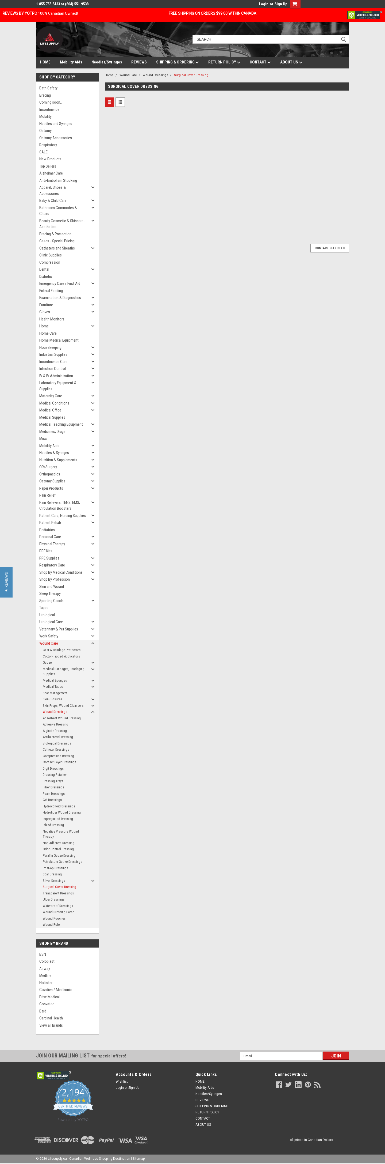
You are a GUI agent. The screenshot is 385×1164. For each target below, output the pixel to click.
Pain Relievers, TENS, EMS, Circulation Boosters (59, 505)
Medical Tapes (53, 687)
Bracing (45, 95)
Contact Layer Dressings (59, 762)
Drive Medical (49, 997)
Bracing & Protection (55, 234)
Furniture (46, 305)
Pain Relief (47, 495)
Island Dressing (53, 825)
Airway (44, 968)
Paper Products (51, 488)
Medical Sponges (55, 680)
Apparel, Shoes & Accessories (52, 190)
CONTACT (260, 62)
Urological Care (51, 621)
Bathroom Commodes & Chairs (58, 210)
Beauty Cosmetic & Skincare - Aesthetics (62, 223)
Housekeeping (50, 347)
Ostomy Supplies (52, 481)
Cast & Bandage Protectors (61, 650)
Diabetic (45, 276)
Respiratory (48, 144)
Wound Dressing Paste (58, 912)
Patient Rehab (50, 522)
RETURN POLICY (224, 62)
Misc (43, 438)
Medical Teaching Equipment (61, 424)
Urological (47, 615)
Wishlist (122, 1081)
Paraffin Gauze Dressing (59, 855)
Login (263, 4)
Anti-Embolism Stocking (58, 180)
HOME (45, 62)
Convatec (46, 1004)
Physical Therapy (52, 544)
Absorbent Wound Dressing (62, 718)
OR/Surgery (48, 466)
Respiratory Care (52, 565)
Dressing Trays (53, 781)
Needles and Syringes (55, 123)
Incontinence (49, 109)
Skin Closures (52, 699)
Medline (45, 975)
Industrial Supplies (53, 354)
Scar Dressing (52, 874)
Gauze (47, 662)
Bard (42, 1011)
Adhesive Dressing (55, 724)
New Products (50, 159)
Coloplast (47, 961)
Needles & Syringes (54, 452)
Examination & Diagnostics (60, 297)
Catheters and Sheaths (57, 248)
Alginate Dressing (55, 731)
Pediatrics (47, 529)
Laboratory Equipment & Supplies (57, 385)
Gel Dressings (52, 800)
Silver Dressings (54, 881)
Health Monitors (51, 319)
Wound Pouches (54, 918)
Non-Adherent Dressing (58, 843)
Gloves (44, 311)
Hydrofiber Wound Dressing (62, 812)
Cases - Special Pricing (57, 241)
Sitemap (139, 1159)
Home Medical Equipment (59, 340)
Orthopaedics (49, 474)
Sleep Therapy (50, 593)
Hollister (45, 982)
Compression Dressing (58, 756)
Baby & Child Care (53, 200)
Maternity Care (50, 396)
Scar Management (55, 693)
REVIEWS (139, 62)
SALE (43, 152)
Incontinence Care (53, 361)
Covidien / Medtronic (55, 989)
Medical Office (50, 410)
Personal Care (50, 536)
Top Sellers (47, 166)
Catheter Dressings (56, 749)
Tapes (43, 607)
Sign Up (281, 4)
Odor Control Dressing (58, 849)
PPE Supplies (49, 558)
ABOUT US (291, 62)
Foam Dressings (54, 794)
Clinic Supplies (50, 255)
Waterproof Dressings (58, 906)
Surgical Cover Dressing (59, 887)
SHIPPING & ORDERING (177, 62)
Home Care (48, 333)
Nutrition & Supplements (58, 460)
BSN (42, 954)
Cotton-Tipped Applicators (61, 656)
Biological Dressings (57, 743)
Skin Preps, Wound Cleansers (63, 706)
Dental (44, 269)
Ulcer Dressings (53, 899)
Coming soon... (51, 102)
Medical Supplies (52, 417)
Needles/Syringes (106, 62)
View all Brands (51, 1025)
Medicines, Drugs (52, 431)
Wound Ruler (52, 925)
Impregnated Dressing (58, 819)
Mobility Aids (71, 62)
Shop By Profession (54, 579)
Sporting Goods (51, 600)
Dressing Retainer (55, 775)
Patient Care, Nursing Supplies (62, 515)
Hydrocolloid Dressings (59, 806)
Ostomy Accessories (55, 137)
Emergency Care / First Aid (59, 283)
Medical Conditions (54, 403)
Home (44, 326)
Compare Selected (330, 248)
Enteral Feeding (51, 290)
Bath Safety (48, 88)
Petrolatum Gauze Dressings (62, 862)
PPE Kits (45, 551)
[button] (6, 582)
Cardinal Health (51, 1018)
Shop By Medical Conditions (61, 572)
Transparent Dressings (58, 893)
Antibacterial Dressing (58, 737)
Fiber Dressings (53, 787)
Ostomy (45, 130)
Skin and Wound (51, 586)
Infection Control (52, 368)
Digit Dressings (53, 768)
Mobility (45, 116)
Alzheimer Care (51, 173)
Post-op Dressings (55, 868)
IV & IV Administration (56, 375)
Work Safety (48, 636)
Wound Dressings (55, 712)
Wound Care (48, 643)
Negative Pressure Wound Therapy (61, 834)
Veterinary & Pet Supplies (58, 629)
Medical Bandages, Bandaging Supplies (63, 671)
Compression (49, 262)
